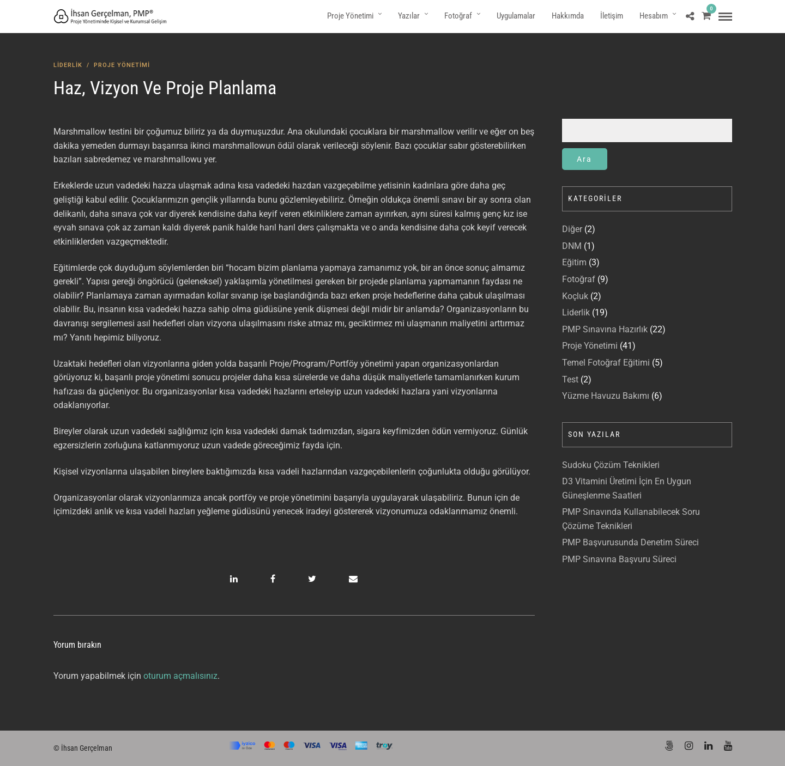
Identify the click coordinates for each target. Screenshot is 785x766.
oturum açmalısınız (180, 676)
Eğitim (574, 262)
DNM (572, 246)
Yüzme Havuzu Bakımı (605, 396)
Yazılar (409, 16)
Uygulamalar (516, 16)
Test (570, 379)
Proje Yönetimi (350, 16)
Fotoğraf (458, 16)
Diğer (572, 229)
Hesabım (653, 16)
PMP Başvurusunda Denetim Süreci (630, 542)
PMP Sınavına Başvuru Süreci (619, 559)
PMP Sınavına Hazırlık (605, 329)
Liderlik (67, 65)
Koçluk (575, 296)
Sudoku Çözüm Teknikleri (611, 465)
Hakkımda (568, 16)
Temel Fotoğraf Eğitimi (606, 362)
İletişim (611, 16)
